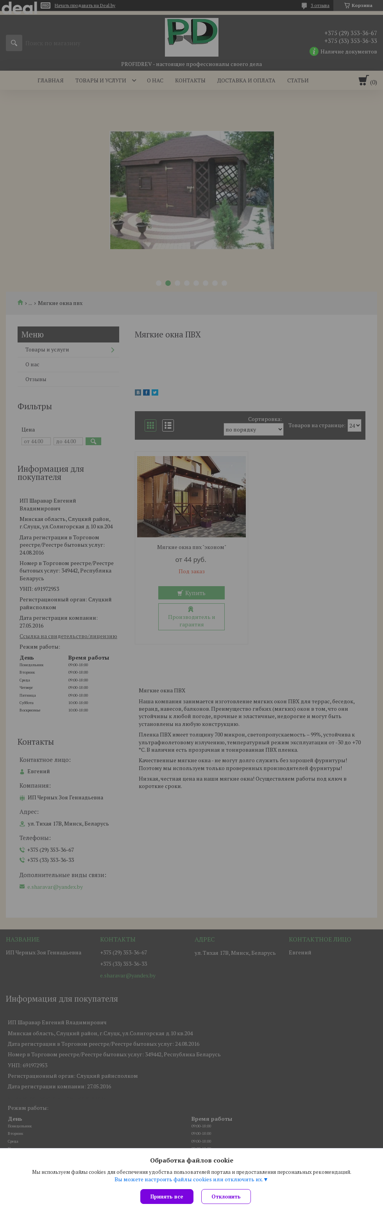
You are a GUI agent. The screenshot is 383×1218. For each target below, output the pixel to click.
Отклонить (226, 1196)
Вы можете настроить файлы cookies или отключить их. (189, 1179)
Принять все (166, 1196)
